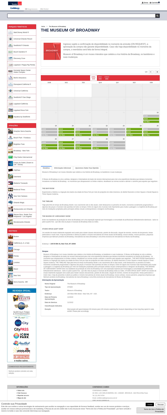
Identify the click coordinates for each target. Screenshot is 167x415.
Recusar (160, 404)
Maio (100, 78)
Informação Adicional (62, 168)
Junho (106, 78)
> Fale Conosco (22, 393)
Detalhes (46, 168)
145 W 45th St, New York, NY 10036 (63, 244)
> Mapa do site (21, 398)
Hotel (44, 9)
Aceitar (150, 404)
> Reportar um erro (23, 396)
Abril (93, 78)
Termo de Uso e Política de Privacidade (154, 410)
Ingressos (31, 9)
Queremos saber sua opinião (87, 168)
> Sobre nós (20, 391)
